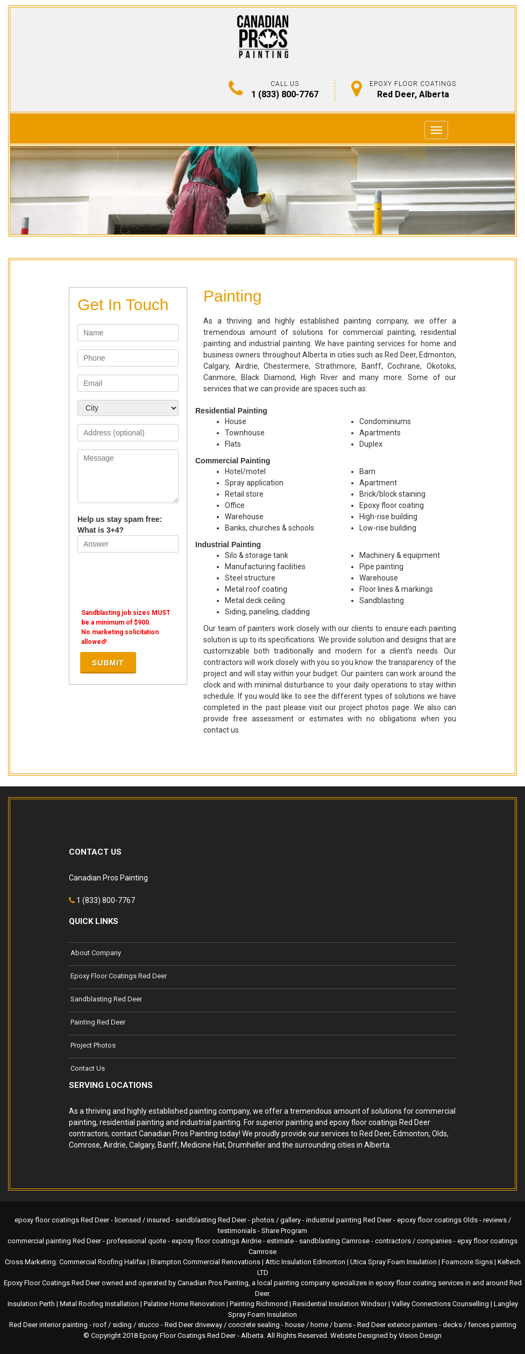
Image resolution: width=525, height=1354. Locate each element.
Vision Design (420, 1335)
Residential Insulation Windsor (340, 1304)
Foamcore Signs (467, 1262)
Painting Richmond (259, 1304)
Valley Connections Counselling (440, 1304)
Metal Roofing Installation (99, 1304)
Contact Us (87, 1068)
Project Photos (93, 1045)
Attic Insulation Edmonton (305, 1262)
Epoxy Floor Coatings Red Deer (118, 976)
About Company (95, 953)
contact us (221, 730)
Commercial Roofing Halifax (102, 1262)
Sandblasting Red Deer (106, 999)
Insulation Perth (31, 1304)
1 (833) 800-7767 (284, 94)
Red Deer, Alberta (413, 94)
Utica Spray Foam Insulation (393, 1262)
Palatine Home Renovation (184, 1304)
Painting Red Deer (97, 1022)
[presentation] (159, 582)
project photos (364, 707)
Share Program (284, 1231)
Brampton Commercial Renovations (205, 1262)
